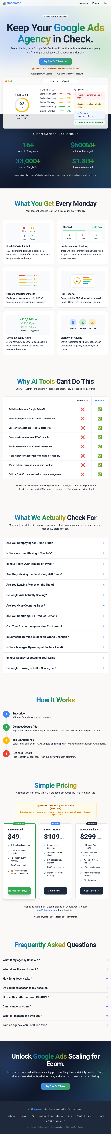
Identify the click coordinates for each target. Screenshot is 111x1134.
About (79, 1116)
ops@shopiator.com (47, 910)
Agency (43, 1116)
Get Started (55, 890)
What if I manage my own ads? (55, 1015)
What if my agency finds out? (55, 960)
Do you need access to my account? (55, 988)
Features (83, 3)
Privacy (90, 1116)
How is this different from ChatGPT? (55, 997)
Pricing (95, 3)
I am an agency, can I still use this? (55, 1025)
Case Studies (57, 1116)
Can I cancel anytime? (55, 1006)
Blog (70, 1116)
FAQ (106, 3)
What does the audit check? (55, 969)
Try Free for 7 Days (55, 61)
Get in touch (79, 1127)
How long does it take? (55, 978)
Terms (101, 1116)
